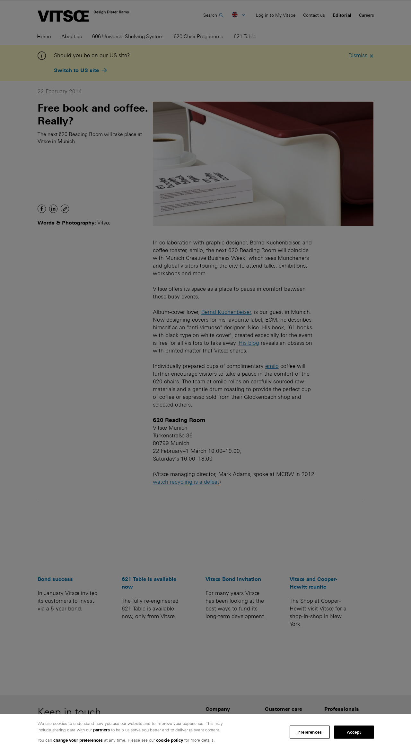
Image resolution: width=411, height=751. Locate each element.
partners (101, 730)
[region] (205, 732)
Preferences (309, 731)
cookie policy (169, 740)
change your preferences (78, 740)
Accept (354, 731)
